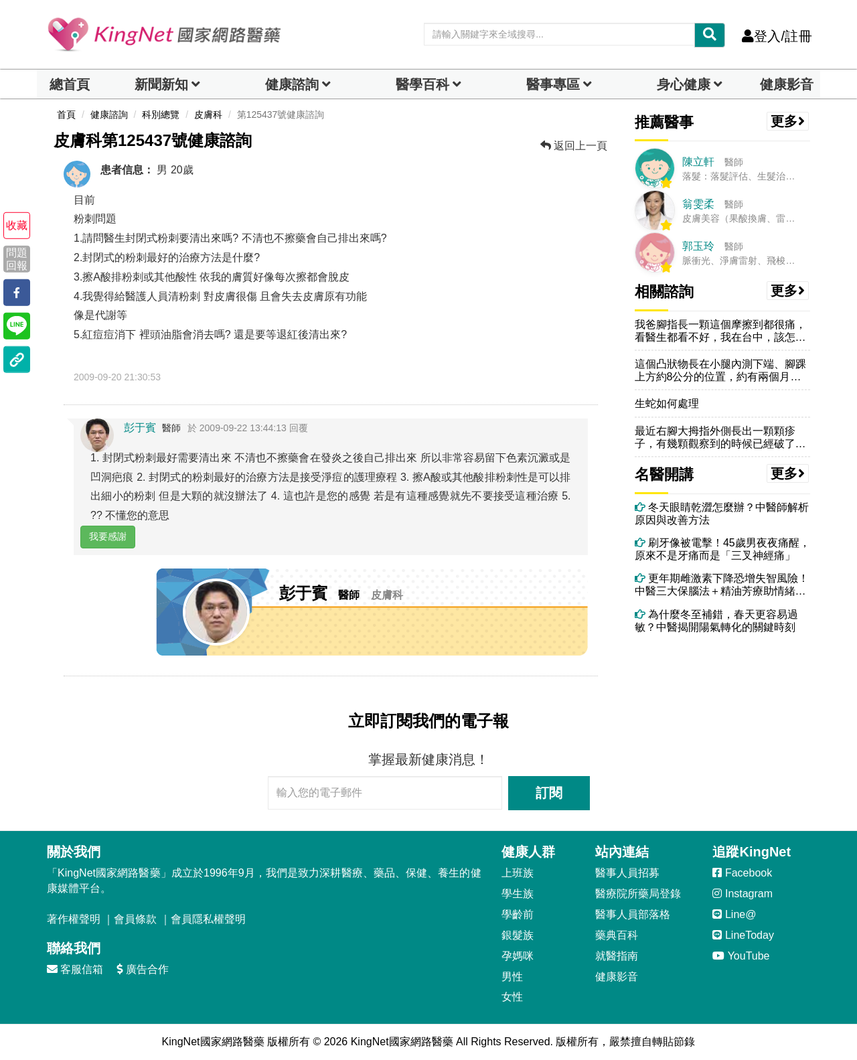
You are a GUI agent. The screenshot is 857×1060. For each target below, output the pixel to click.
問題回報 (16, 258)
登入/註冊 (777, 36)
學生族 (517, 893)
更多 (788, 121)
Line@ (734, 914)
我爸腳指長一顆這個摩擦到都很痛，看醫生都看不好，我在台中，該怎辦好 (720, 331)
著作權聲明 (73, 919)
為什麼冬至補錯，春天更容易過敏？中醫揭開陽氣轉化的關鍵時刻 (716, 621)
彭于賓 (140, 427)
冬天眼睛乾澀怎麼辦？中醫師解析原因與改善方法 (722, 514)
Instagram (742, 893)
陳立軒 (698, 161)
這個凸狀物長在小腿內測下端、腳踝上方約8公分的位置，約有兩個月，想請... (720, 370)
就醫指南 (616, 956)
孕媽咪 (517, 956)
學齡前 (517, 914)
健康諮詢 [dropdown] (292, 84)
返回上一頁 (573, 145)
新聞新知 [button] (161, 84)
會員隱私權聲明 (208, 919)
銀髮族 (517, 935)
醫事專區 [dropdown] (553, 84)
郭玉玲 (698, 246)
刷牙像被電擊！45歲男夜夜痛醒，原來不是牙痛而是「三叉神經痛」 (722, 549)
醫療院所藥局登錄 (638, 893)
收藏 (16, 225)
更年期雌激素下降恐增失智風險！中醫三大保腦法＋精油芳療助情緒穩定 (722, 585)
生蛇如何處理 (667, 403)
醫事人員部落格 (632, 914)
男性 (512, 976)
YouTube (740, 956)
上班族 (517, 873)
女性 (512, 996)
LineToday (742, 935)
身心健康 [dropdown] (683, 84)
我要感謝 (108, 536)
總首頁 (70, 84)
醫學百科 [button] (422, 84)
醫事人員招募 (627, 873)
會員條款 (135, 919)
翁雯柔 (698, 204)
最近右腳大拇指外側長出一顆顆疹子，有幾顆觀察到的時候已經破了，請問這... (720, 437)
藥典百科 (616, 935)
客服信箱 (75, 969)
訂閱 (549, 792)
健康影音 (786, 84)
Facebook (742, 873)
